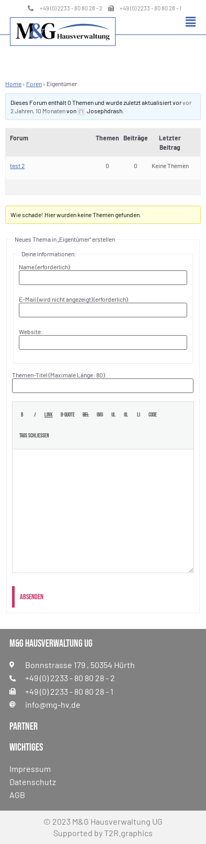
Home (13, 83)
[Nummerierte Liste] (125, 415)
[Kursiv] (34, 415)
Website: (31, 331)
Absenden (31, 596)
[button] (191, 22)
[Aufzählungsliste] (113, 415)
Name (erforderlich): (45, 267)
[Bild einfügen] (100, 415)
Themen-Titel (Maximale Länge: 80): (59, 375)
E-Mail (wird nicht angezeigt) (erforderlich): (74, 299)
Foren (34, 83)
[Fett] (21, 415)
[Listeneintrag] (138, 415)
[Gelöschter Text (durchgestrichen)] (85, 415)
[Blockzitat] (67, 415)
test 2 (17, 165)
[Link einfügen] (48, 415)
